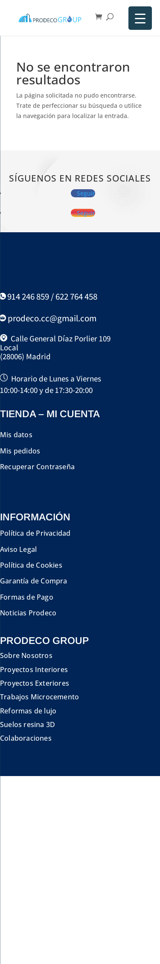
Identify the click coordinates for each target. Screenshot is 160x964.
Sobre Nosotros (26, 655)
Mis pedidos (20, 451)
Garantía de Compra (33, 581)
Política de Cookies (31, 565)
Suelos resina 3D (27, 724)
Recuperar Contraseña (37, 466)
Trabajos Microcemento (39, 696)
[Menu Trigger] (140, 18)
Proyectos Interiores (34, 669)
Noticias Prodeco (28, 613)
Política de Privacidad (35, 533)
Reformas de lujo (28, 711)
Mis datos (16, 434)
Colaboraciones (26, 738)
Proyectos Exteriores (34, 683)
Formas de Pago (26, 597)
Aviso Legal (18, 549)
